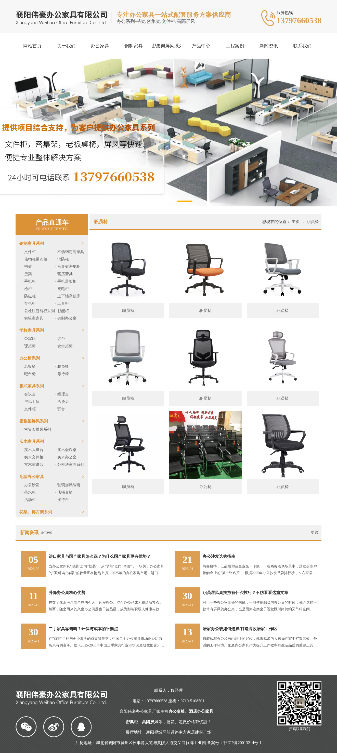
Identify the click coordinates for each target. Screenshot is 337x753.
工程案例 (235, 45)
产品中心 (201, 45)
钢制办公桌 (66, 318)
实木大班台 (33, 450)
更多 (315, 532)
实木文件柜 (33, 457)
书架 (28, 267)
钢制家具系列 (31, 243)
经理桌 (63, 394)
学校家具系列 (31, 330)
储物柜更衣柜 (35, 259)
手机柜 (30, 281)
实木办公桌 (66, 457)
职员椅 (63, 366)
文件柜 (30, 252)
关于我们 (66, 45)
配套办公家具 (31, 476)
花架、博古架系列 (35, 512)
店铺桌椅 (65, 492)
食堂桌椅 (65, 346)
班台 (61, 409)
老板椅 (30, 366)
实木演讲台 (33, 465)
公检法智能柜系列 (39, 311)
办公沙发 (32, 485)
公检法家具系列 (70, 465)
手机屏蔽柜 (66, 281)
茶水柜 (30, 492)
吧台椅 (30, 374)
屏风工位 (32, 402)
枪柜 (28, 289)
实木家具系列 (31, 441)
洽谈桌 (63, 402)
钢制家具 (133, 45)
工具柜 (63, 303)
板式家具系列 (31, 386)
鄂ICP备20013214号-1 (242, 743)
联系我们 (302, 45)
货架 (28, 274)
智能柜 (63, 311)
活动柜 (30, 500)
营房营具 (65, 274)
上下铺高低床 (68, 296)
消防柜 (63, 259)
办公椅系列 (29, 358)
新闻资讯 (269, 45)
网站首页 (32, 45)
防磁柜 (30, 296)
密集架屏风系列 (167, 45)
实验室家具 (33, 318)
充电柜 (63, 289)
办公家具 (100, 45)
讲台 (61, 339)
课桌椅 (30, 346)
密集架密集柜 (68, 267)
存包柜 (30, 303)
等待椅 (63, 374)
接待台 (63, 500)
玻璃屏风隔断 (68, 485)
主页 (296, 221)
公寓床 (30, 339)
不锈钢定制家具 (70, 252)
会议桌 (30, 394)
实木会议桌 (66, 450)
